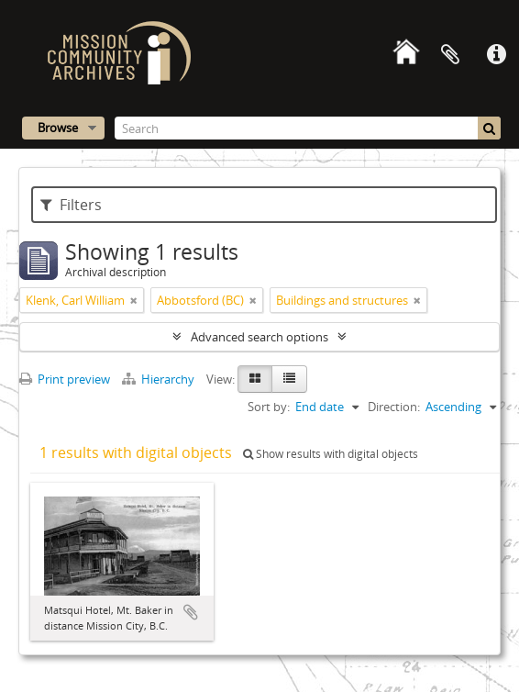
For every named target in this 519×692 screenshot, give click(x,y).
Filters (71, 205)
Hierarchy (159, 379)
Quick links (496, 55)
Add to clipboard (191, 612)
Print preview (64, 379)
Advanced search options (259, 337)
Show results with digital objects (330, 454)
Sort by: (269, 406)
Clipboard (450, 55)
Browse (58, 127)
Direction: (394, 406)
